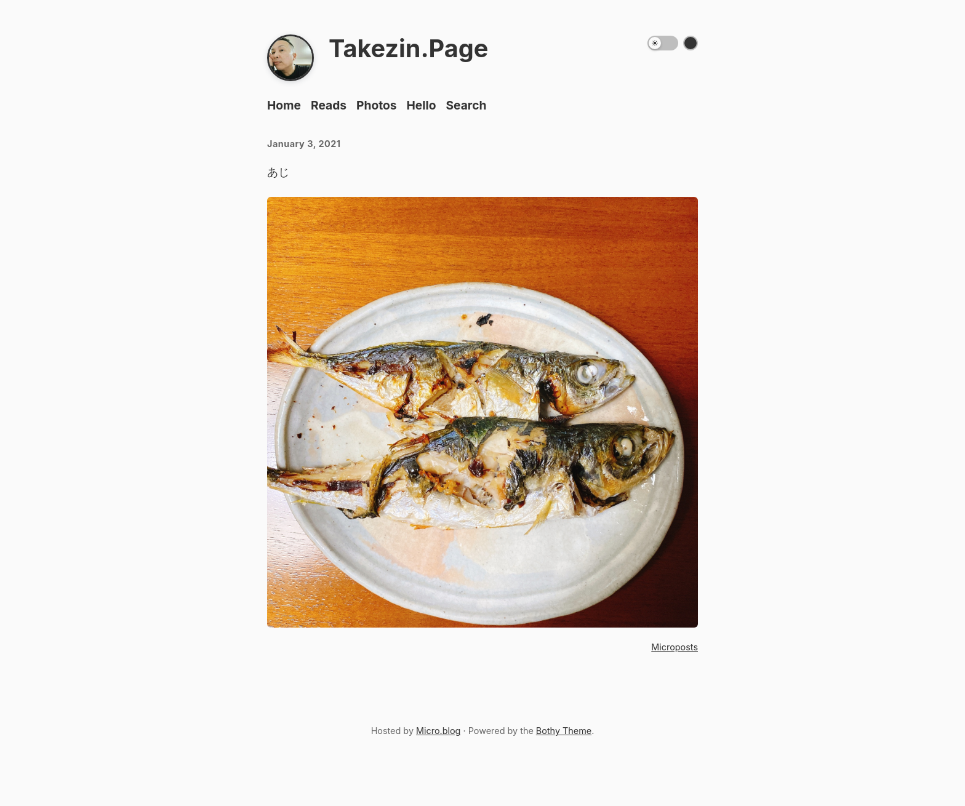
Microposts (674, 647)
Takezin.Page (408, 48)
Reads (328, 105)
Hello (421, 105)
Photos (376, 105)
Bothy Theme (563, 730)
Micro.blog (438, 730)
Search (466, 105)
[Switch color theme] (690, 43)
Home (284, 105)
